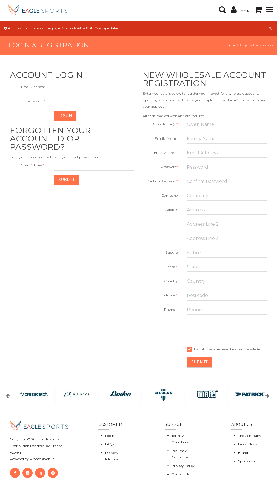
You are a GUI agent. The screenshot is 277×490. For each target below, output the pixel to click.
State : (172, 267)
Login (65, 115)
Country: (171, 281)
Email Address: (33, 87)
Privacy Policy (183, 466)
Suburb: (172, 252)
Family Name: (167, 138)
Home (229, 45)
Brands (244, 453)
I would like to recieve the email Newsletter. (224, 349)
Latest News (247, 444)
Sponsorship (248, 461)
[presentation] (228, 329)
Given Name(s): (166, 124)
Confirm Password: (162, 181)
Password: (37, 101)
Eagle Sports (49, 439)
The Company (249, 436)
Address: (172, 210)
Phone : (171, 309)
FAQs (109, 444)
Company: (170, 195)
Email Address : (33, 165)
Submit (66, 179)
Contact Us (180, 474)
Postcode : (169, 295)
